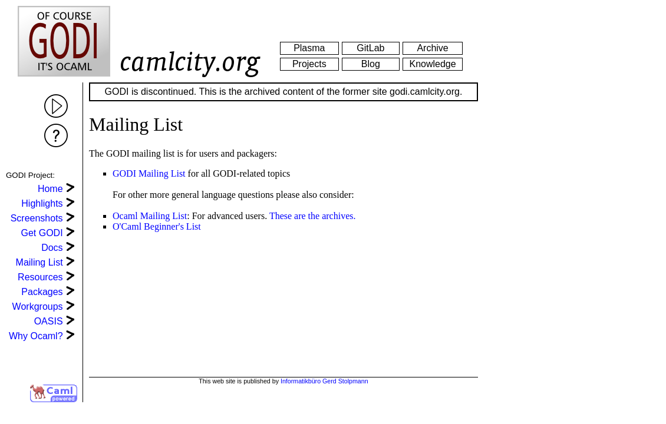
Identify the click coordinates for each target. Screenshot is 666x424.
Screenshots (37, 218)
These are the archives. (312, 216)
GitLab (370, 48)
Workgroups (37, 307)
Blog (370, 64)
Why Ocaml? (36, 336)
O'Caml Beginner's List (157, 226)
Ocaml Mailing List (150, 216)
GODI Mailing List (149, 173)
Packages (41, 292)
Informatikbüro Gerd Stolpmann (324, 381)
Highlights (41, 203)
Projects (309, 64)
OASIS (48, 321)
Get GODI (41, 233)
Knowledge (432, 64)
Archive (432, 48)
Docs (51, 248)
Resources (40, 277)
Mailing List (39, 262)
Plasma (309, 48)
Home (50, 189)
